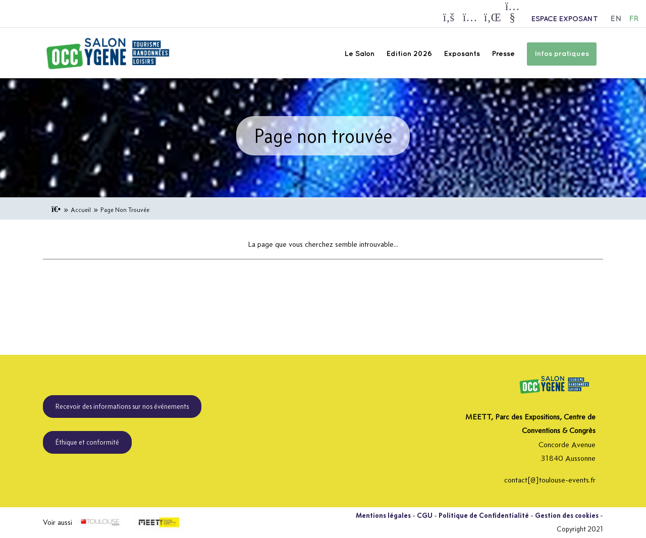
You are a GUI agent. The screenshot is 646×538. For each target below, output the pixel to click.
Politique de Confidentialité (484, 515)
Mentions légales (383, 515)
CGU (425, 515)
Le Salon (359, 53)
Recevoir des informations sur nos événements (122, 406)
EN (616, 19)
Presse (503, 53)
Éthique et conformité (87, 442)
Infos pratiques (561, 53)
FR (633, 19)
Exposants (462, 53)
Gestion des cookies (567, 515)
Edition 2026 (409, 53)
